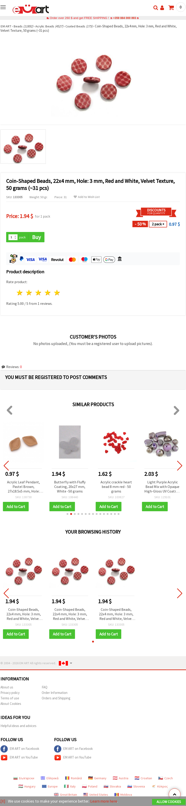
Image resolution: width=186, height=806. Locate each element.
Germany (97, 778)
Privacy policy (10, 693)
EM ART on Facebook (19, 749)
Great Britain (65, 795)
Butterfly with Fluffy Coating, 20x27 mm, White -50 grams (69, 486)
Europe (50, 786)
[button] (67, 514)
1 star (20, 293)
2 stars (29, 293)
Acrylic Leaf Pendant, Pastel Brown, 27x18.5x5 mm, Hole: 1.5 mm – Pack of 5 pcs (23, 487)
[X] (2, 801)
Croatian (143, 778)
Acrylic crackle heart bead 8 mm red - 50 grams (116, 486)
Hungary (27, 787)
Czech (165, 778)
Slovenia (136, 787)
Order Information (54, 693)
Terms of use (9, 698)
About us (6, 687)
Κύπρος (159, 786)
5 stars (57, 293)
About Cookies (10, 704)
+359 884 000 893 (124, 18)
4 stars (47, 293)
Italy (70, 787)
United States (95, 795)
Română (73, 778)
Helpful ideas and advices (18, 726)
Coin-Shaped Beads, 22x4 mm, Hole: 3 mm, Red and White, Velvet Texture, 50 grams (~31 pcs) (23, 614)
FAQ (44, 687)
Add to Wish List (87, 197)
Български (23, 778)
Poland (89, 787)
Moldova (123, 795)
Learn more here (104, 801)
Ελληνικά (50, 778)
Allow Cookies (169, 802)
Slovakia (112, 787)
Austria (120, 778)
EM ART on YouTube (19, 757)
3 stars (38, 293)
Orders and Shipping (56, 698)
